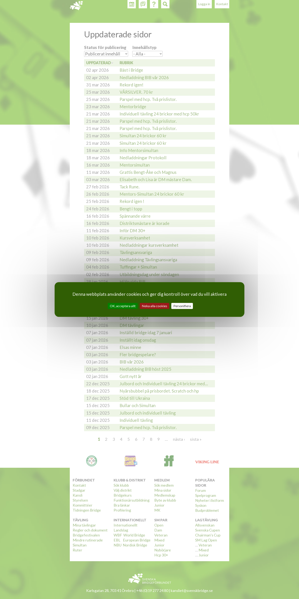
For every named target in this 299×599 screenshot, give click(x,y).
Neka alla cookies (154, 306)
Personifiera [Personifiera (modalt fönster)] (182, 306)
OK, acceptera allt (123, 306)
